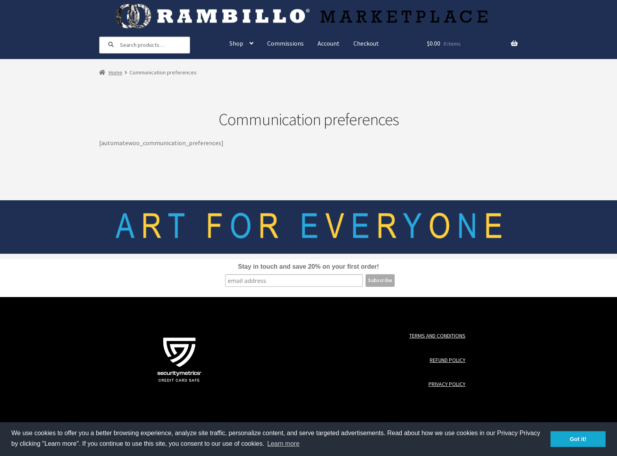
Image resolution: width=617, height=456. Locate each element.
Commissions (285, 43)
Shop (236, 43)
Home (115, 72)
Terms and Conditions (437, 335)
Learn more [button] (283, 443)
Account (329, 43)
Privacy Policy (447, 384)
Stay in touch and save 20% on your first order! (308, 266)
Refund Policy (448, 360)
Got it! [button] (578, 439)
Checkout (366, 43)
